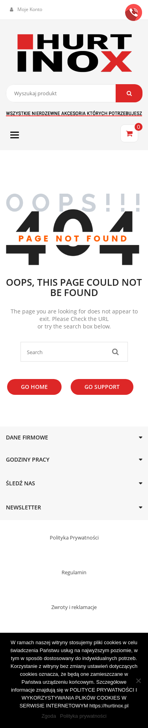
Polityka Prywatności (74, 537)
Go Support (102, 386)
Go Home (34, 386)
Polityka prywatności (83, 716)
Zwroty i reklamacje (74, 607)
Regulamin (74, 572)
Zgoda (48, 716)
